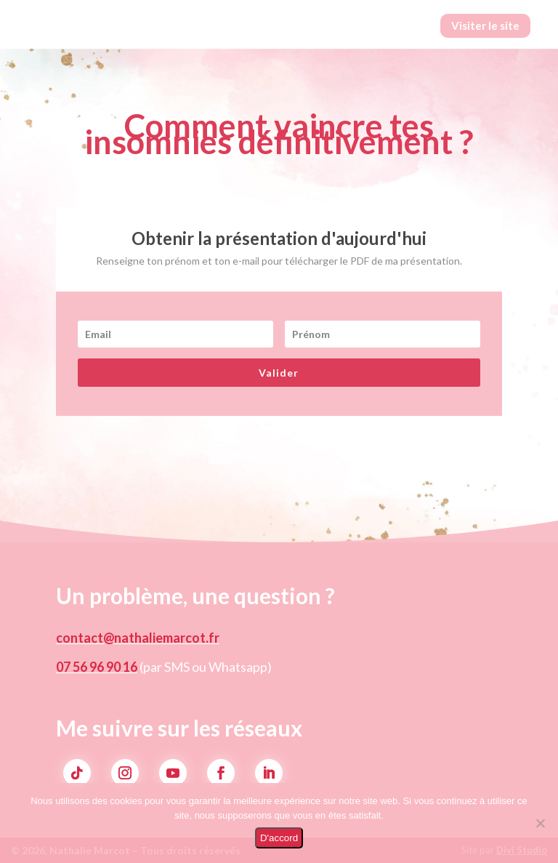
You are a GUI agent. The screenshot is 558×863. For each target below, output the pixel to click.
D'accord (279, 837)
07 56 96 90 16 (96, 667)
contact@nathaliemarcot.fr (137, 638)
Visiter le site (485, 25)
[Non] (540, 823)
